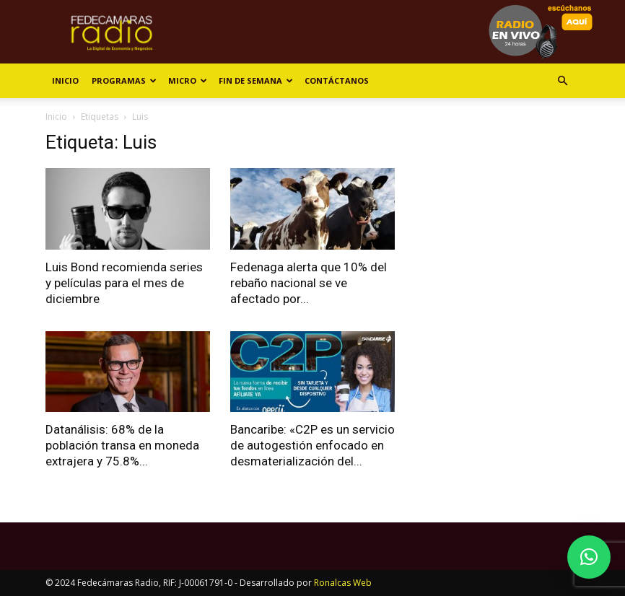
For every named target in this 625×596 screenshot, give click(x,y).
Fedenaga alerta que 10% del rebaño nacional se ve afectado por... (308, 283)
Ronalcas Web (343, 583)
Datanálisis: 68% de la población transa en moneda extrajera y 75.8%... (122, 445)
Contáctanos (337, 80)
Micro (187, 80)
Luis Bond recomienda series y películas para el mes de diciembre (124, 283)
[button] (562, 81)
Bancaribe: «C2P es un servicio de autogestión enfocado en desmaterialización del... (312, 445)
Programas (124, 80)
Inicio (65, 80)
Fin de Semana (256, 80)
